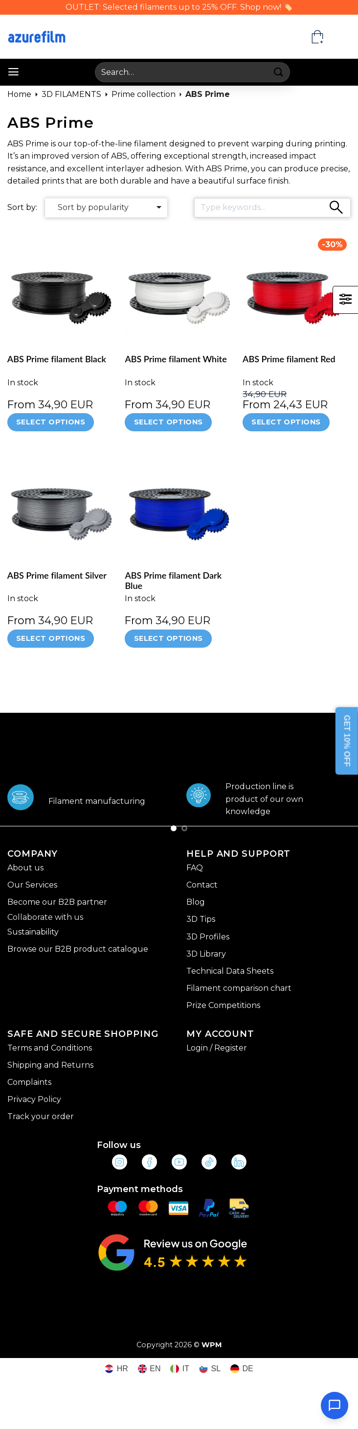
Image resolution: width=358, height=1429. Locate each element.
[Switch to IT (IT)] (179, 1369)
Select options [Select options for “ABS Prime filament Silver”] (50, 638)
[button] (13, 72)
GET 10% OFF (347, 741)
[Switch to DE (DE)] (241, 1369)
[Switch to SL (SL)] (209, 1369)
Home (19, 94)
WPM (211, 1344)
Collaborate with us (45, 917)
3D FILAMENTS (71, 94)
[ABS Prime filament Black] (61, 288)
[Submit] (279, 72)
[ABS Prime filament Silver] (61, 505)
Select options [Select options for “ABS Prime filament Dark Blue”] (168, 638)
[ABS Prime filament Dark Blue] (179, 505)
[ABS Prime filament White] (179, 288)
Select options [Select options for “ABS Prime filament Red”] (285, 422)
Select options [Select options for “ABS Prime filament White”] (168, 422)
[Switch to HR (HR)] (116, 1369)
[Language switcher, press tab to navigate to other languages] (341, 36)
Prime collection (144, 94)
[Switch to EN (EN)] (149, 1369)
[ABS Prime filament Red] (297, 288)
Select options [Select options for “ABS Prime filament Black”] (50, 422)
